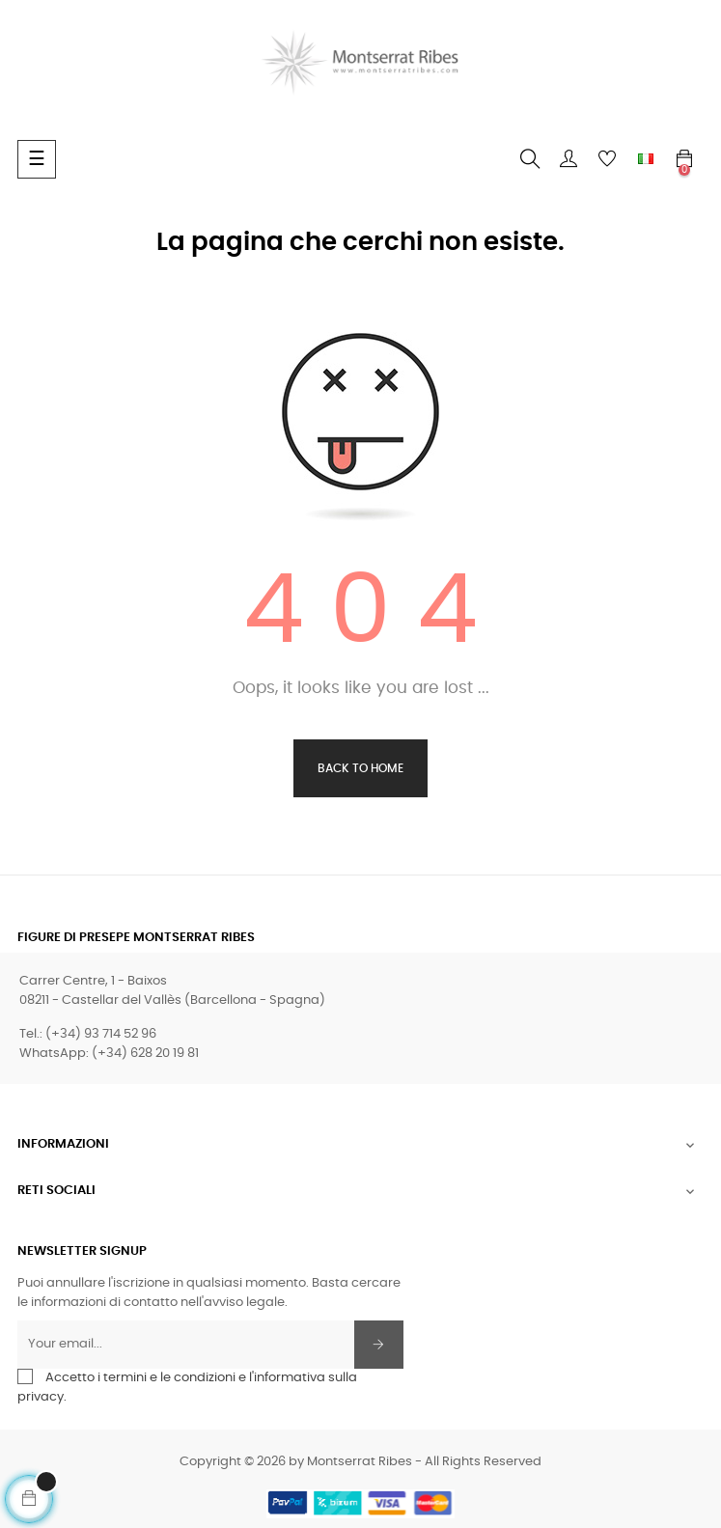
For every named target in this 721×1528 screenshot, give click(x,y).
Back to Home (360, 768)
